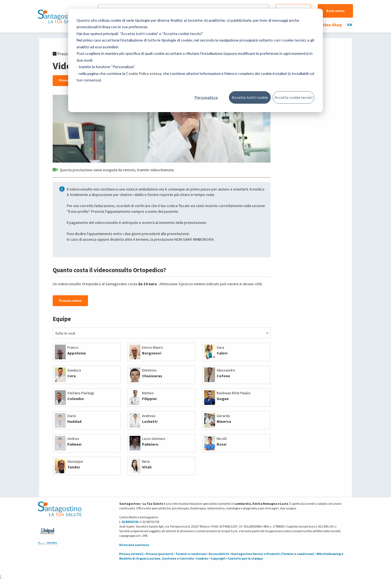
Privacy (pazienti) (159, 554)
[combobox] (161, 333)
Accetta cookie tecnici (294, 97)
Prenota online (70, 301)
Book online (335, 11)
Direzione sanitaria (134, 545)
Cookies (202, 558)
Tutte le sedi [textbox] (65, 333)
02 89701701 (130, 522)
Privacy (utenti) (131, 554)
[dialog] (195, 60)
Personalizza (206, 97)
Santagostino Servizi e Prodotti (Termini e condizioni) (272, 554)
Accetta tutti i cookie (250, 97)
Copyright (218, 558)
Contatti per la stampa (245, 558)
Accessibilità (219, 554)
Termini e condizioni (191, 554)
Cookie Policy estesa (143, 73)
